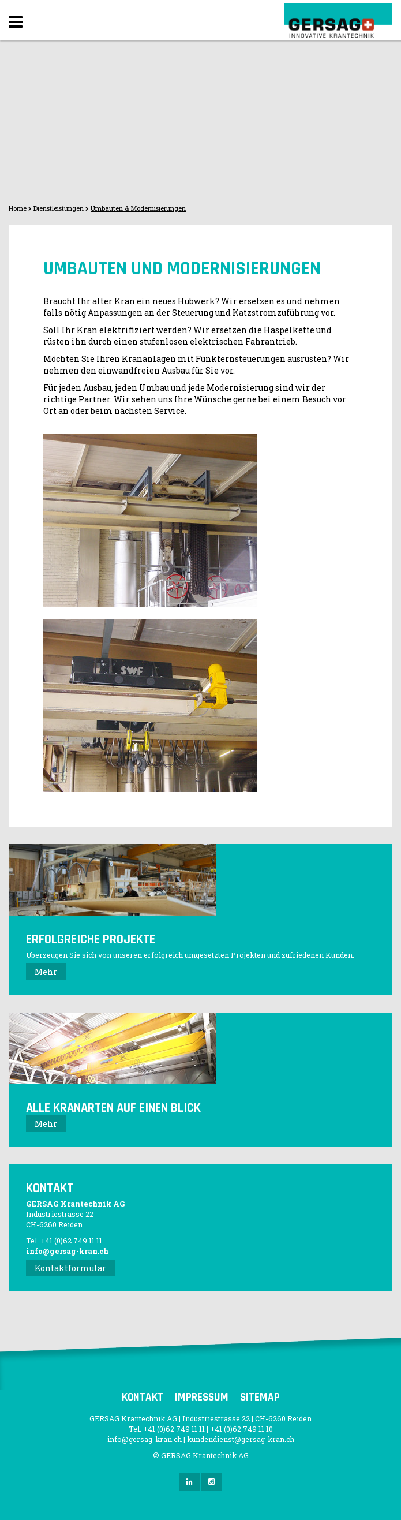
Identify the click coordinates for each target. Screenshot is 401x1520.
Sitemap (260, 1397)
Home (18, 208)
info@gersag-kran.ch (67, 1251)
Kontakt (142, 1397)
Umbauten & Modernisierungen (138, 208)
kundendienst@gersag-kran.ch (240, 1439)
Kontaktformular (70, 1268)
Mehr (46, 971)
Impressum (201, 1397)
